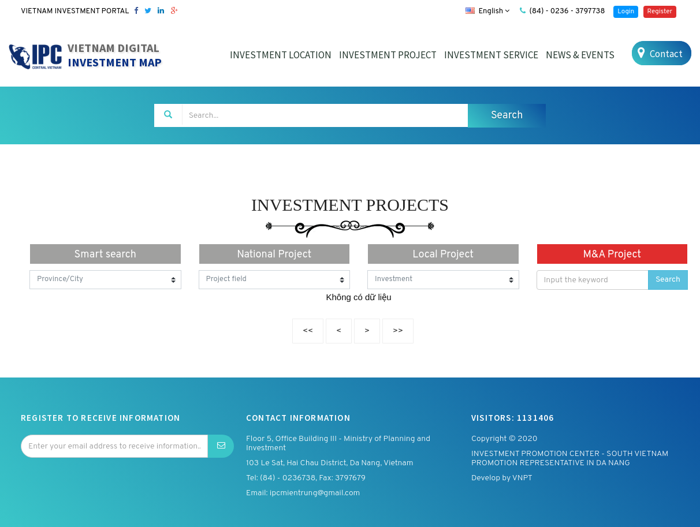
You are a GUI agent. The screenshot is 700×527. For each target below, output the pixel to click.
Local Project (443, 254)
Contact (659, 53)
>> (398, 331)
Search (668, 280)
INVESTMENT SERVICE (491, 54)
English (487, 11)
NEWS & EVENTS (580, 54)
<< (308, 331)
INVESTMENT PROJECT (388, 54)
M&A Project (612, 254)
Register (659, 12)
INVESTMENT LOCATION (281, 54)
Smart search (105, 254)
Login (625, 12)
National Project (274, 254)
